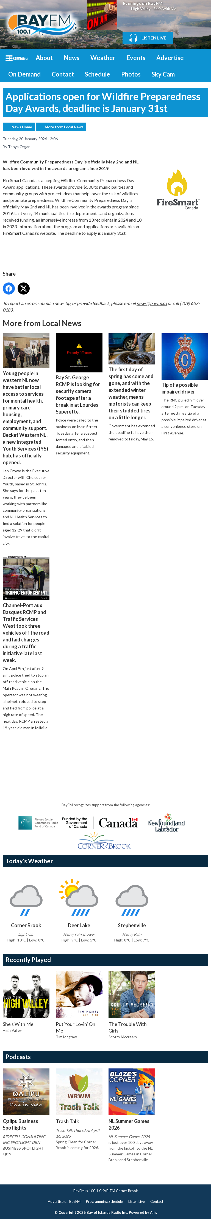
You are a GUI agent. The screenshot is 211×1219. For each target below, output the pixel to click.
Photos (131, 74)
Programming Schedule (104, 1201)
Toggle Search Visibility (200, 57)
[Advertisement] (103, 750)
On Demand (24, 74)
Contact (63, 74)
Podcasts (18, 1056)
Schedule (97, 74)
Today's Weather (29, 861)
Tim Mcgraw (66, 1036)
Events (135, 57)
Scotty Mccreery (123, 1036)
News (71, 57)
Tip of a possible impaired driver (185, 364)
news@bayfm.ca (152, 303)
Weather (102, 57)
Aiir (153, 1212)
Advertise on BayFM (64, 1201)
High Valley (141, 9)
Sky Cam (163, 74)
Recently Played (28, 959)
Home (16, 57)
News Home (22, 127)
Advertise (170, 57)
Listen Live (136, 1201)
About (44, 57)
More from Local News (64, 127)
